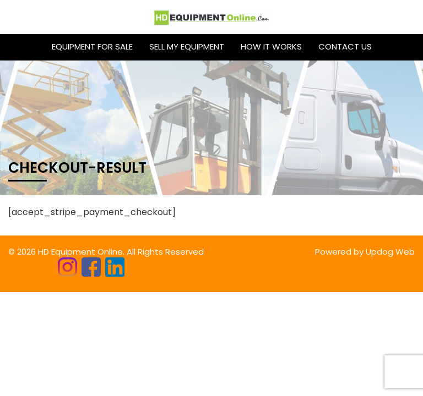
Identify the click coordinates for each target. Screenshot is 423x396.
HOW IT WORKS (271, 46)
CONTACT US (345, 46)
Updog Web (390, 251)
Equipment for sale (92, 46)
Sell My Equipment (186, 46)
